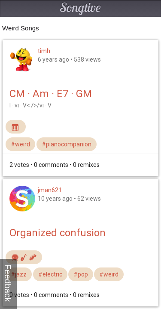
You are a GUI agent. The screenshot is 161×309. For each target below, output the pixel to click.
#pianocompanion (66, 144)
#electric (50, 274)
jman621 (50, 190)
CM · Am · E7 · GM (50, 94)
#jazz (19, 274)
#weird (20, 144)
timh (44, 51)
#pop (80, 274)
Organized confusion (57, 233)
